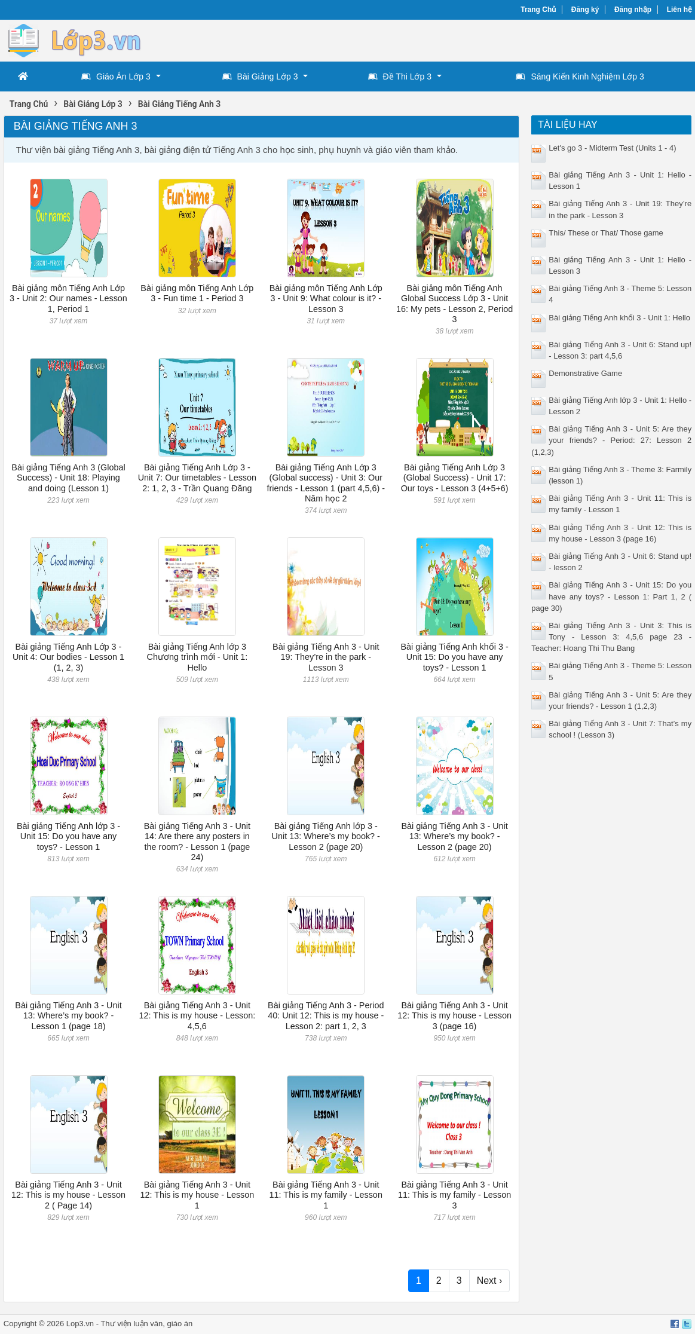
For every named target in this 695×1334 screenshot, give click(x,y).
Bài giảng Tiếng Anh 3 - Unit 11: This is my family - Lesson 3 (454, 1195)
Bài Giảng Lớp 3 (260, 76)
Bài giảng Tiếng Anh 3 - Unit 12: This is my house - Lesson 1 (197, 1195)
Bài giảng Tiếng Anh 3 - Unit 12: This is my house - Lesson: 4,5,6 (197, 1015)
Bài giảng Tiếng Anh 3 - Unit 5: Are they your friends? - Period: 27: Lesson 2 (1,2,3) (611, 440)
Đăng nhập (632, 9)
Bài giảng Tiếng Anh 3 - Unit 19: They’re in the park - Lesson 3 (326, 657)
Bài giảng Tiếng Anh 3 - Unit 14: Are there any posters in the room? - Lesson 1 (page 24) (197, 841)
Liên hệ (679, 9)
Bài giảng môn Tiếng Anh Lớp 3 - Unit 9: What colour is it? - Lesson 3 (326, 298)
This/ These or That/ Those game (606, 232)
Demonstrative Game (585, 373)
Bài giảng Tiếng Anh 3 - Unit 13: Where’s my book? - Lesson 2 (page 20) (454, 836)
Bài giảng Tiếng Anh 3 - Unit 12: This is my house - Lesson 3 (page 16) (454, 1015)
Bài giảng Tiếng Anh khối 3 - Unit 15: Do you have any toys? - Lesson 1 (455, 657)
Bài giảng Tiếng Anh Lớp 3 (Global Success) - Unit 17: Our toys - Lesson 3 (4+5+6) (455, 478)
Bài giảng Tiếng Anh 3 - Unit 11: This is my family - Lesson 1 (326, 1195)
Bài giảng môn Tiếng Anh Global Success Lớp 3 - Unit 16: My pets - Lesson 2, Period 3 (454, 303)
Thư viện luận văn (131, 1323)
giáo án (180, 1323)
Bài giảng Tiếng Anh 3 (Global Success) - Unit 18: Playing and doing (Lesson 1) (68, 478)
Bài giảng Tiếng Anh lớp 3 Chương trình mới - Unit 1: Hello (196, 657)
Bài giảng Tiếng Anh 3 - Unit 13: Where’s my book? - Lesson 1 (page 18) (68, 1015)
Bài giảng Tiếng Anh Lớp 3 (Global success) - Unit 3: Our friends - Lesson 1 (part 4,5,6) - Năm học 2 (326, 483)
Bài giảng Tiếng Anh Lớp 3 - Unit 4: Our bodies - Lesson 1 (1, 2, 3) (68, 657)
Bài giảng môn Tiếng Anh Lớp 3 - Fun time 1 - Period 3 (196, 293)
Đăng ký (585, 9)
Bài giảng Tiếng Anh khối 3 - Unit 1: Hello (619, 317)
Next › (490, 1280)
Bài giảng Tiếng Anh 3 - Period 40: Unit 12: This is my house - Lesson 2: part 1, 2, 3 (326, 1015)
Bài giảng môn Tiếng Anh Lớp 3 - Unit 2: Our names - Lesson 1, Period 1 (68, 298)
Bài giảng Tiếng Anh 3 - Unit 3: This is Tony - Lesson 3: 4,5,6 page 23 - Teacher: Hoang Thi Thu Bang (611, 637)
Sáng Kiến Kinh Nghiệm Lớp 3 (580, 76)
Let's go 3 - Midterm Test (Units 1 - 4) (612, 147)
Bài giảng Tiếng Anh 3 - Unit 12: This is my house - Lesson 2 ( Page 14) (68, 1195)
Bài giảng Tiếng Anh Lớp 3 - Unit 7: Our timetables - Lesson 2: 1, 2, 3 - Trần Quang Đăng (197, 478)
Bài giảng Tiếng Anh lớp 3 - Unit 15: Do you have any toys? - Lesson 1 (68, 836)
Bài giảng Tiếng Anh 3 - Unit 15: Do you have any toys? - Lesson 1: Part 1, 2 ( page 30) (611, 596)
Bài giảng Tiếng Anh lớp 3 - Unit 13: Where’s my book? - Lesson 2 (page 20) (326, 836)
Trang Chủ (538, 9)
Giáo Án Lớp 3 (116, 76)
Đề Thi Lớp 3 (399, 76)
